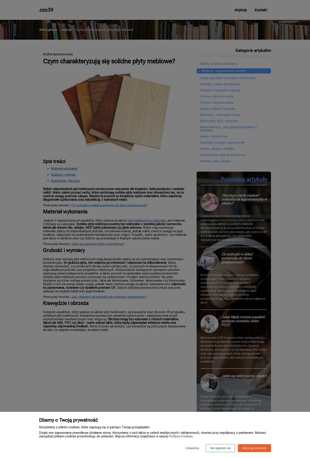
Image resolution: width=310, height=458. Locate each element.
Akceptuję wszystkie (254, 448)
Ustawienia (192, 448)
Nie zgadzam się (220, 448)
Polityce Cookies (181, 436)
